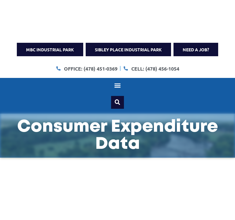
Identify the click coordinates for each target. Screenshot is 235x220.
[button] (118, 85)
